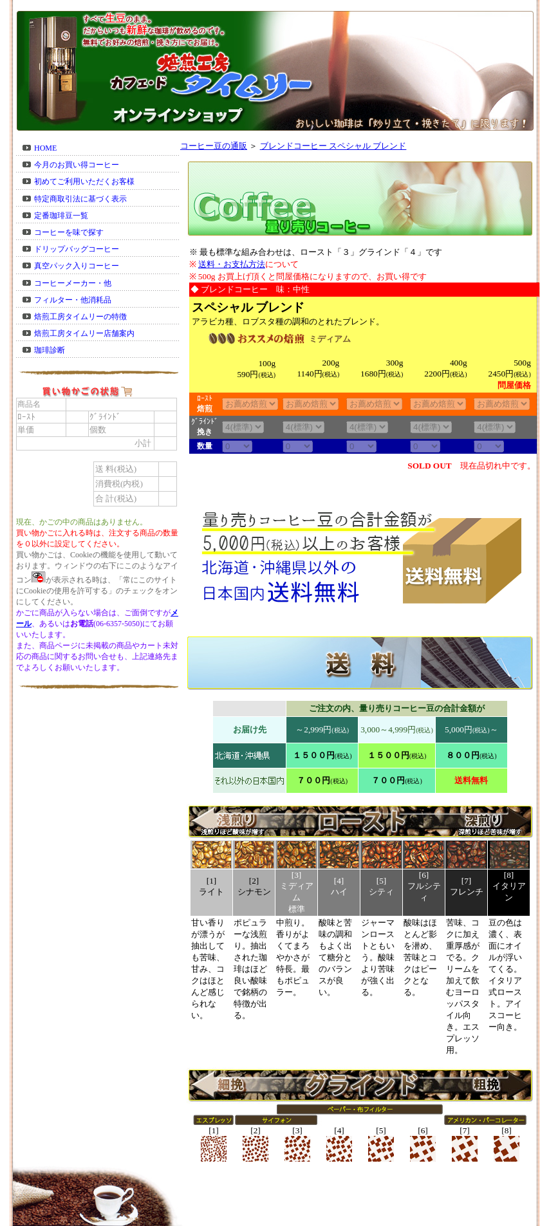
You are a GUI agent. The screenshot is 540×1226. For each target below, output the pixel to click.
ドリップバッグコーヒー (76, 249)
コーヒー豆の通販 (213, 146)
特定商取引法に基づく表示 (80, 198)
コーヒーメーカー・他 (72, 283)
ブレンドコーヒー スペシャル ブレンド (333, 146)
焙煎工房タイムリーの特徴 (80, 316)
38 (243, 427)
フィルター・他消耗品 (72, 299)
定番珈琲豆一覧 (61, 215)
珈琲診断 (49, 350)
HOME (45, 148)
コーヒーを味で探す (69, 232)
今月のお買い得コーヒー (76, 164)
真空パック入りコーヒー (76, 265)
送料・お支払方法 (231, 264)
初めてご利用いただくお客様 (84, 181)
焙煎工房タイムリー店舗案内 (84, 333)
